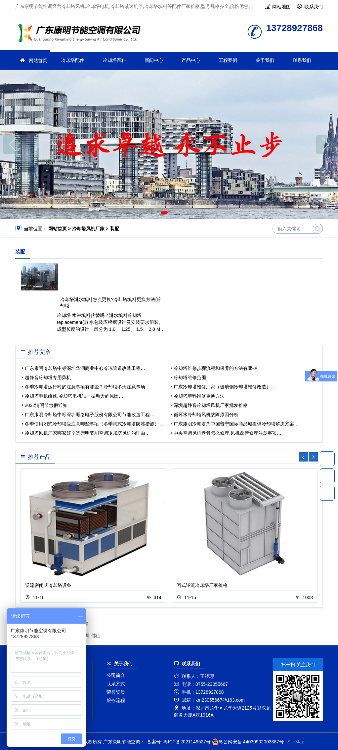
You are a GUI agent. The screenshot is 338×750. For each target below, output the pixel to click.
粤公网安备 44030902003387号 (248, 741)
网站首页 (38, 60)
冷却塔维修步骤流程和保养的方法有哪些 (215, 368)
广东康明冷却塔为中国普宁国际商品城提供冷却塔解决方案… (236, 423)
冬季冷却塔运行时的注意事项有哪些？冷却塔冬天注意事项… (87, 386)
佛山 (96, 635)
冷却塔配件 (72, 60)
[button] (164, 212)
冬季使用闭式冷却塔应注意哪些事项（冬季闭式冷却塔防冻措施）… (94, 423)
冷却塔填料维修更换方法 (199, 396)
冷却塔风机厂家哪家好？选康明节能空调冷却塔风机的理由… (87, 433)
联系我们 (313, 6)
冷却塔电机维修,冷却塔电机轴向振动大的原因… (74, 396)
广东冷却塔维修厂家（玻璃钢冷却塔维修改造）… (224, 386)
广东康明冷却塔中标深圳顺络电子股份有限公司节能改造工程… (89, 414)
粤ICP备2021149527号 (187, 741)
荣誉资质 (115, 692)
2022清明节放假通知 (46, 405)
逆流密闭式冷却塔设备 (48, 585)
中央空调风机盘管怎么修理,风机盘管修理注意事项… (227, 433)
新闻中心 (154, 60)
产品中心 (191, 60)
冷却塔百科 (114, 60)
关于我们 (265, 60)
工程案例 (228, 60)
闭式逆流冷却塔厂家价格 (202, 585)
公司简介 (115, 675)
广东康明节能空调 (81, 34)
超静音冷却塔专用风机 (48, 377)
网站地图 (281, 6)
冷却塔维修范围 (190, 377)
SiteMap (295, 741)
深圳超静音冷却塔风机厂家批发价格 (211, 405)
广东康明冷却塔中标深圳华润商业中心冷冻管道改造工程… (85, 368)
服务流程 (115, 700)
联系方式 (115, 683)
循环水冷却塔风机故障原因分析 (206, 414)
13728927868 (327, 458)
